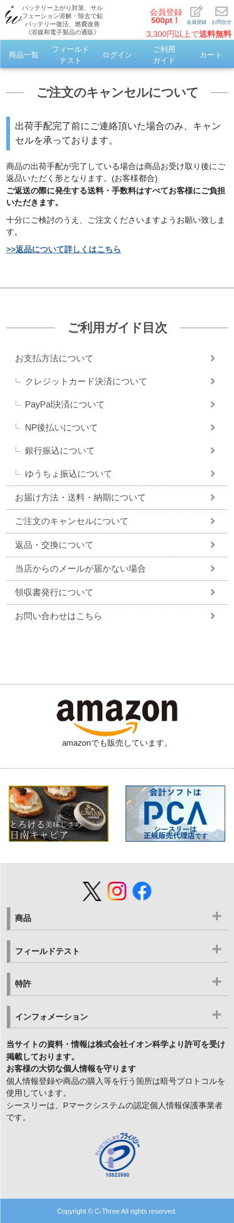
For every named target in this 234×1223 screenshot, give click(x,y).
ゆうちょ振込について (68, 474)
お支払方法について (54, 358)
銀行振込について (60, 451)
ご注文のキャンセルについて (72, 521)
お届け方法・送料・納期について (80, 497)
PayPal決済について (65, 404)
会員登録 (166, 16)
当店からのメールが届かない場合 (80, 568)
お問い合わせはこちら (58, 616)
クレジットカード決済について (86, 381)
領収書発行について (54, 592)
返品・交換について (54, 545)
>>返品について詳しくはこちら (63, 249)
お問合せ (222, 15)
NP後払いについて (61, 427)
